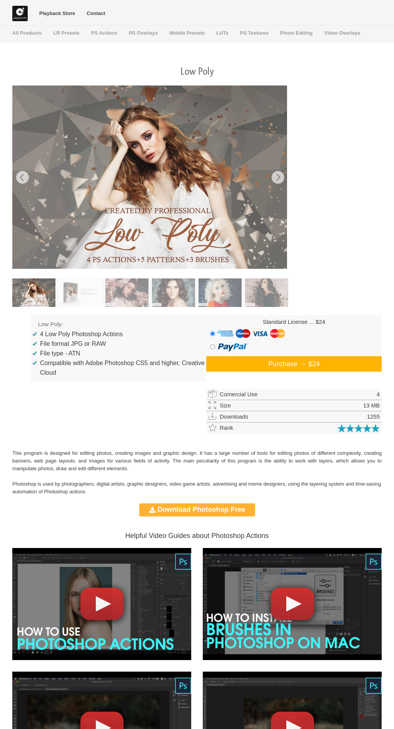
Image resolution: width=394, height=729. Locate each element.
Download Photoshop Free (197, 510)
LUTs (222, 33)
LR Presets (66, 33)
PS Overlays (143, 33)
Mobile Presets (187, 33)
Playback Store (57, 13)
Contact (96, 13)
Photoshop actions (64, 491)
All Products (27, 33)
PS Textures (254, 33)
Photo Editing (296, 33)
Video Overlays (342, 33)
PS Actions (104, 33)
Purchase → (294, 364)
